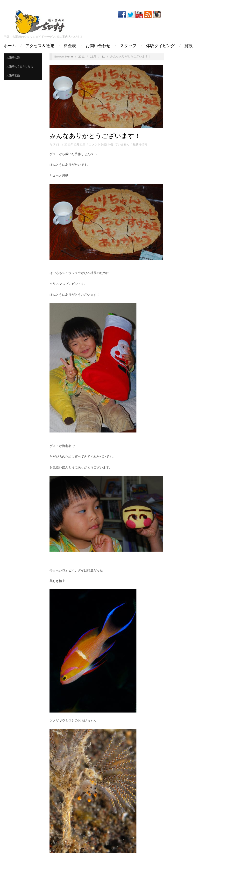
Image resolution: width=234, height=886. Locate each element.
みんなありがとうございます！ (95, 135)
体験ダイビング (160, 46)
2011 (81, 56)
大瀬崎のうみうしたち (20, 66)
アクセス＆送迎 (39, 46)
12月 (93, 56)
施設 (188, 46)
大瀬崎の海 (13, 57)
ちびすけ (55, 144)
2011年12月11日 (74, 144)
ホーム (10, 46)
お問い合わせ (98, 46)
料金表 (70, 46)
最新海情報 (140, 144)
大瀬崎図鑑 (13, 75)
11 (103, 56)
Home (69, 56)
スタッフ (128, 46)
